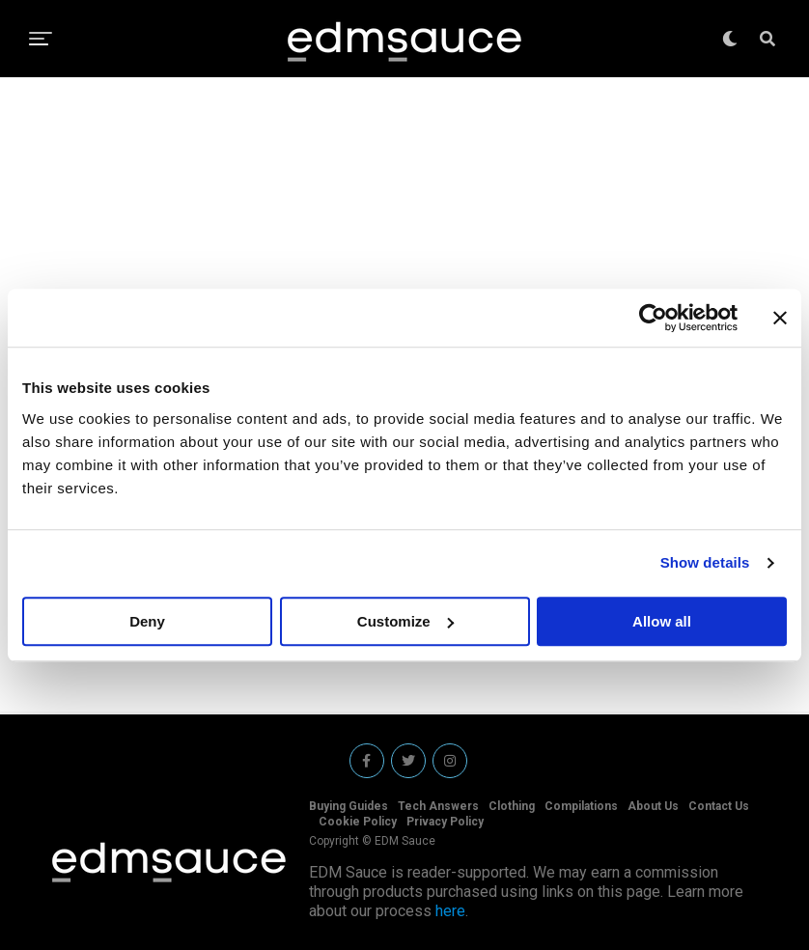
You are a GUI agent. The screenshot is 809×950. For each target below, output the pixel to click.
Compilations (581, 806)
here (450, 911)
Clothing (511, 806)
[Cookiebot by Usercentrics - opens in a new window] (653, 317)
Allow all (661, 621)
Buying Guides (348, 806)
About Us (653, 806)
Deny (147, 621)
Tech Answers (438, 806)
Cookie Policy (358, 821)
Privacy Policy (445, 821)
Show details (705, 562)
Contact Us (718, 806)
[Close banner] (780, 317)
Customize (405, 621)
